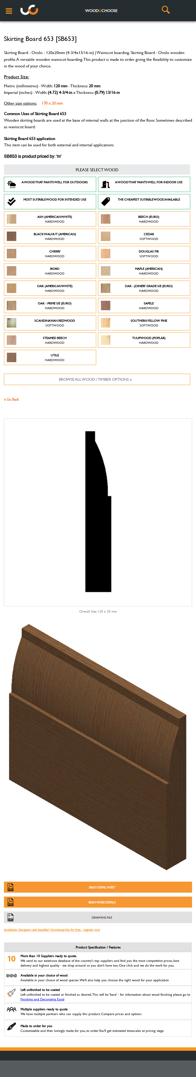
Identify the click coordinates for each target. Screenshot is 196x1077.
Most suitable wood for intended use (46, 201)
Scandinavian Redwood (41, 323)
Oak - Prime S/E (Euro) (39, 305)
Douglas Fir (130, 253)
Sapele (129, 305)
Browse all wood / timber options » (95, 379)
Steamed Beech (37, 340)
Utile (35, 357)
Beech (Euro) (130, 219)
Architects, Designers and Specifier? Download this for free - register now (52, 929)
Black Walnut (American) (41, 236)
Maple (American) (132, 271)
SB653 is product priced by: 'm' (32, 157)
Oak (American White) (40, 288)
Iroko (35, 271)
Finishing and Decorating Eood (42, 999)
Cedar (129, 236)
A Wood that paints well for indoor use (141, 184)
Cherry (35, 253)
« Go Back (11, 399)
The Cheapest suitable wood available (140, 201)
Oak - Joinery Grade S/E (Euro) (137, 288)
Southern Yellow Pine (134, 323)
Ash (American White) (39, 219)
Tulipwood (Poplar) (133, 340)
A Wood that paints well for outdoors (47, 184)
